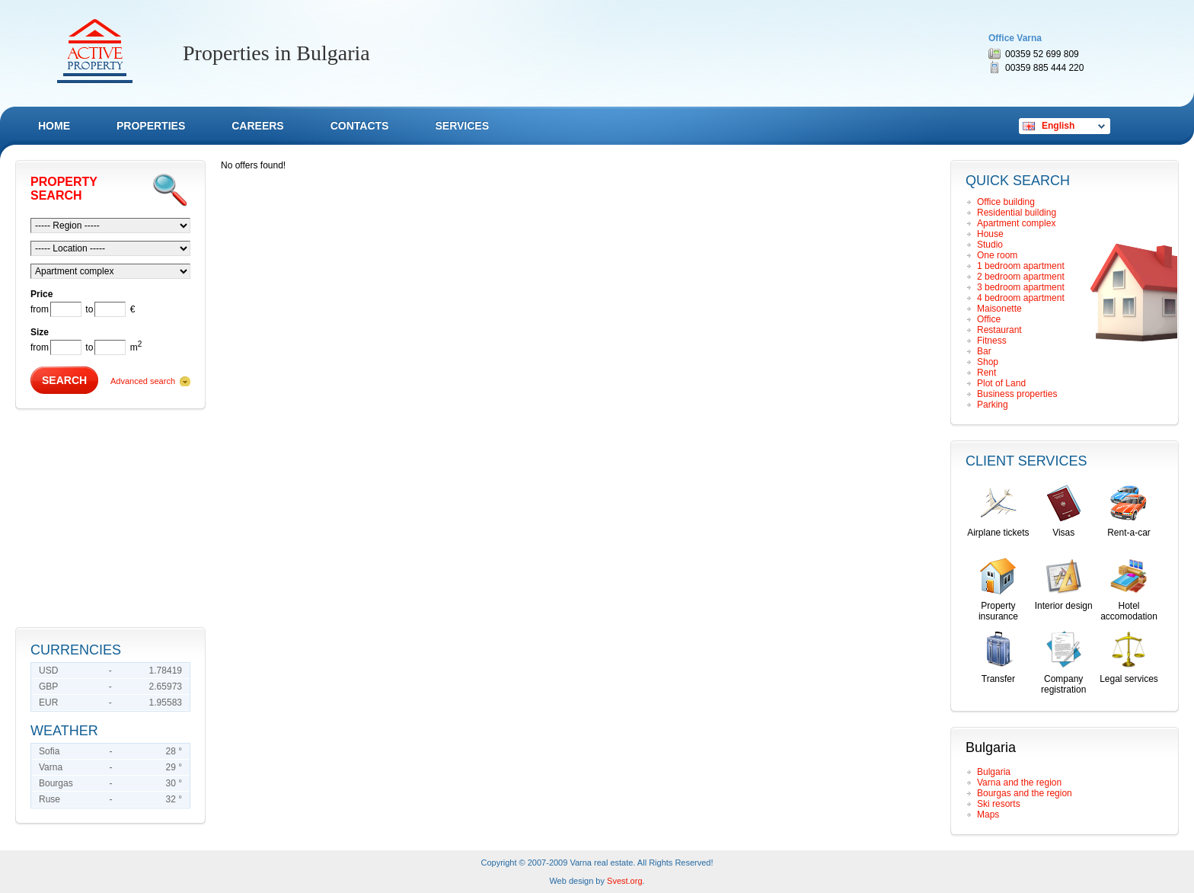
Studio (990, 244)
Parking (992, 404)
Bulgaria (993, 772)
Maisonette (999, 308)
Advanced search (142, 381)
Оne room (997, 255)
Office (989, 319)
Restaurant (999, 330)
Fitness (992, 340)
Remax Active (94, 51)
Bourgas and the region (1024, 793)
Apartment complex (1016, 223)
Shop (987, 362)
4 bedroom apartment (1021, 298)
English (1058, 125)
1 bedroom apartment (1021, 266)
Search (64, 380)
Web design (571, 880)
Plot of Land (1001, 383)
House (990, 234)
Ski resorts (998, 804)
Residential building (1016, 212)
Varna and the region (1019, 782)
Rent (986, 372)
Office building (1006, 202)
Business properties (1017, 394)
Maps (988, 814)
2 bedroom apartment (1021, 276)
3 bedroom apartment (1021, 287)
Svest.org (624, 880)
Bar (984, 351)
